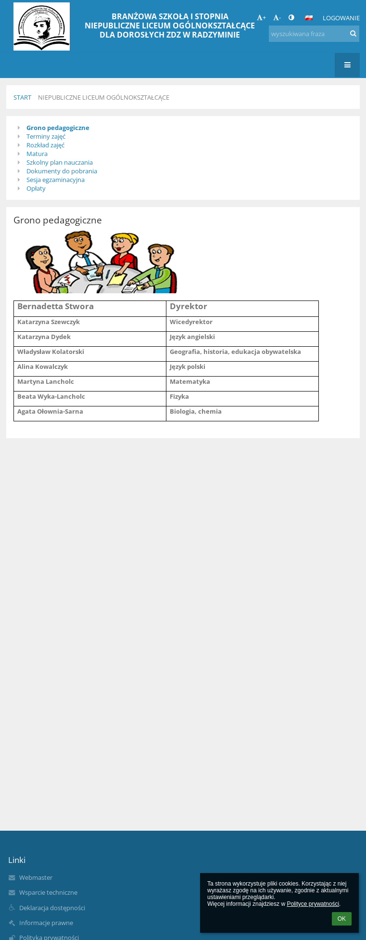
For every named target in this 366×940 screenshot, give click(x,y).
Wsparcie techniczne (48, 892)
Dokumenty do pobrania (61, 171)
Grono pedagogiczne (57, 127)
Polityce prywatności (313, 904)
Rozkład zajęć (45, 145)
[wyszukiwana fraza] (314, 33)
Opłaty (36, 188)
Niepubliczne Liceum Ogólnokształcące (103, 97)
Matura (37, 153)
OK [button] (342, 918)
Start (22, 97)
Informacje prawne (46, 922)
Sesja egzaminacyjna (55, 179)
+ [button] (261, 17)
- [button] (277, 17)
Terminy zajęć (45, 136)
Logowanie (341, 17)
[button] (309, 18)
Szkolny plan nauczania (59, 162)
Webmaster (35, 877)
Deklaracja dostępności (52, 907)
